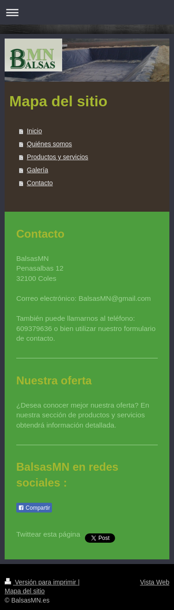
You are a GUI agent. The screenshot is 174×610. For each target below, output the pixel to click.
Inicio (34, 131)
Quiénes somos (49, 144)
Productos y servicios (57, 157)
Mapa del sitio (25, 591)
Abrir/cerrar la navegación (87, 12)
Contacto (40, 183)
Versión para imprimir (41, 582)
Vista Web (154, 582)
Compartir (34, 508)
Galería (37, 170)
